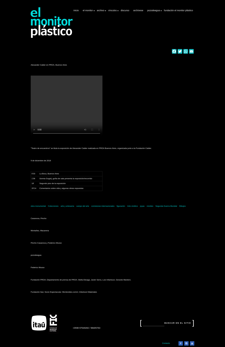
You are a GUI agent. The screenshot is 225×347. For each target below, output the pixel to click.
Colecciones (53, 206)
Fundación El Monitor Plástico (178, 10)
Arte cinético (132, 206)
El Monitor (88, 11)
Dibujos (182, 206)
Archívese (138, 10)
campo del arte (82, 206)
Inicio (76, 10)
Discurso (125, 10)
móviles (150, 206)
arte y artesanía (67, 206)
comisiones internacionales (103, 206)
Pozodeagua (153, 11)
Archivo (101, 11)
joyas (142, 206)
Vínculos (112, 11)
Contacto (166, 343)
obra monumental (38, 206)
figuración (121, 206)
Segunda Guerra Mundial (166, 206)
